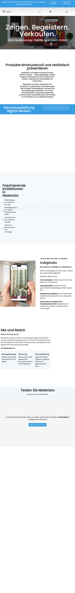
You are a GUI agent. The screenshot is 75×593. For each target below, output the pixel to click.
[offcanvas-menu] (67, 11)
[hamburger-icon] (40, 12)
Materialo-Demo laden (37, 425)
